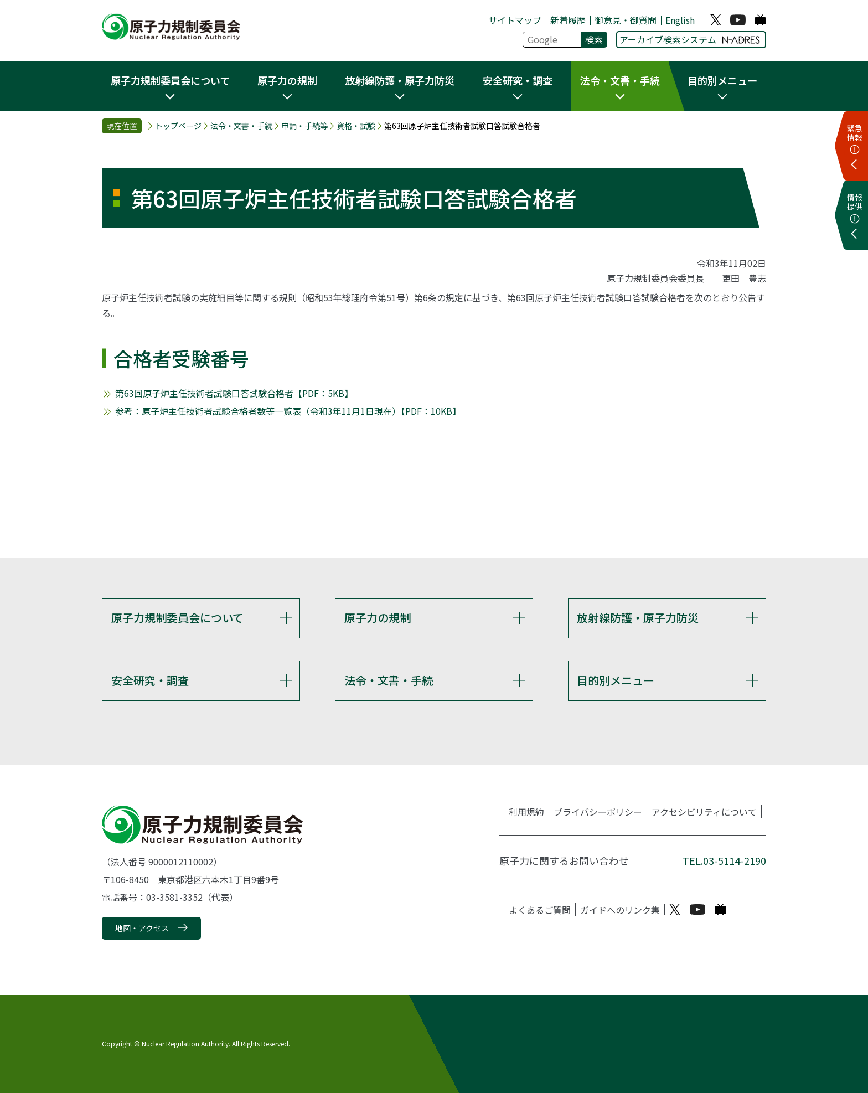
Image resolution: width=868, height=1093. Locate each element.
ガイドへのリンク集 (620, 909)
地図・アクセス (142, 928)
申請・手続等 (304, 126)
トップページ (178, 126)
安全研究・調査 (150, 680)
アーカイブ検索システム (690, 39)
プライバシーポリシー (598, 811)
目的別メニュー (615, 680)
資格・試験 (356, 126)
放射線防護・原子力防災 (638, 618)
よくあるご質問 (540, 909)
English (680, 20)
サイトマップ (514, 20)
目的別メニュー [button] (722, 80)
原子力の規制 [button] (287, 80)
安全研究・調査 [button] (517, 80)
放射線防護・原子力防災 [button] (399, 80)
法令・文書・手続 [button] (620, 80)
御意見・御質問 (626, 20)
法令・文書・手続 (241, 126)
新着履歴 (568, 20)
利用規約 (526, 811)
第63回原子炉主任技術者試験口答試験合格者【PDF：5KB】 (234, 393)
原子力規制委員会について (177, 618)
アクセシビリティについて (704, 811)
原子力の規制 (377, 618)
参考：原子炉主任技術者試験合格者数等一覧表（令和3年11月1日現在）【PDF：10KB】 (288, 410)
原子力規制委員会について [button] (170, 80)
